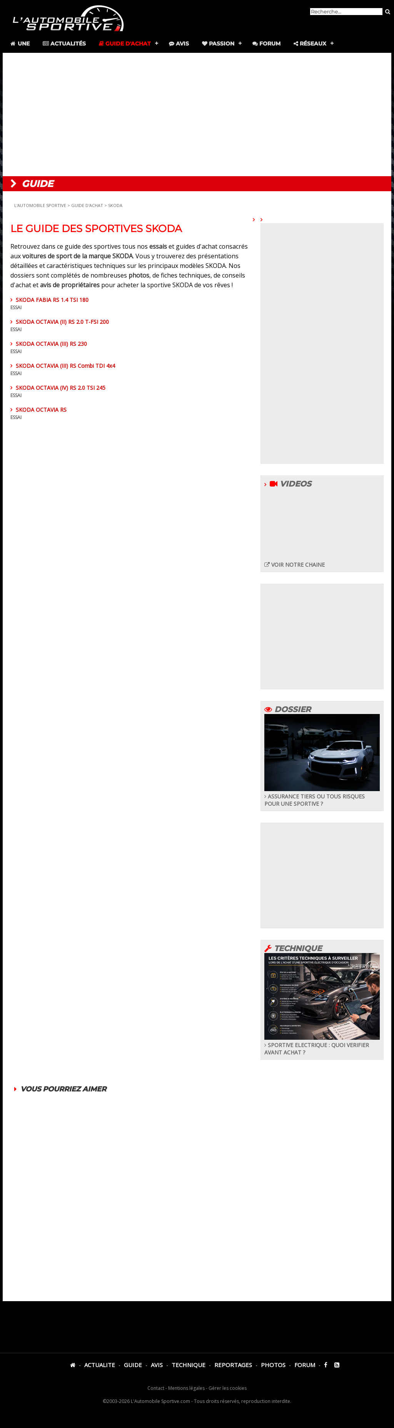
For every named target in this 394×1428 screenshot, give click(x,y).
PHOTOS (273, 1365)
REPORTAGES (233, 1365)
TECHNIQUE (188, 1365)
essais (158, 246)
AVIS (157, 1365)
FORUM (304, 1365)
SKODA (115, 205)
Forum (266, 43)
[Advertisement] (197, 114)
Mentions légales (186, 1388)
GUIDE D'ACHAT (87, 205)
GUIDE (133, 1365)
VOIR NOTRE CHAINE (294, 564)
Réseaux (310, 43)
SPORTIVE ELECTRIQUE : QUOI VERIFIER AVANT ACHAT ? (322, 1045)
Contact (155, 1388)
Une (19, 43)
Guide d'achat (125, 43)
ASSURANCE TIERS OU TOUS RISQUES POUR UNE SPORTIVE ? (322, 796)
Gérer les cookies (228, 1388)
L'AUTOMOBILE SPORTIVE (40, 205)
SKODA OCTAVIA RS (131, 474)
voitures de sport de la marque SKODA (77, 256)
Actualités (64, 43)
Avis (179, 43)
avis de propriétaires (70, 285)
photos (139, 275)
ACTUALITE (99, 1365)
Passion (218, 43)
